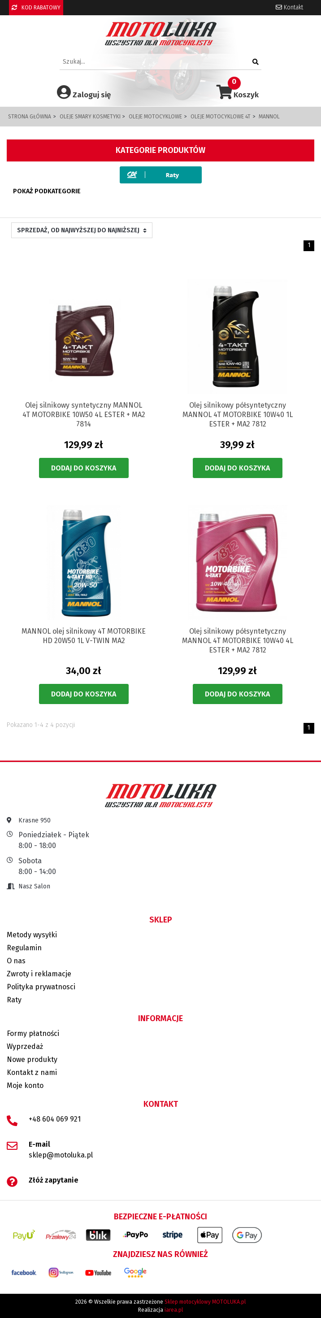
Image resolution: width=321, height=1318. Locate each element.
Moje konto (25, 1085)
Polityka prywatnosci (41, 987)
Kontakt (289, 7)
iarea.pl (174, 1310)
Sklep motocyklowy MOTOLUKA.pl (205, 1302)
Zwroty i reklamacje (39, 974)
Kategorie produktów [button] (160, 150)
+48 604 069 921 (55, 1119)
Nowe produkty (32, 1059)
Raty (14, 1000)
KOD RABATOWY (36, 7)
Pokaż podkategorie (47, 191)
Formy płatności (33, 1033)
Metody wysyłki (32, 935)
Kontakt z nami (32, 1072)
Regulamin (24, 948)
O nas (16, 961)
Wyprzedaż (25, 1046)
